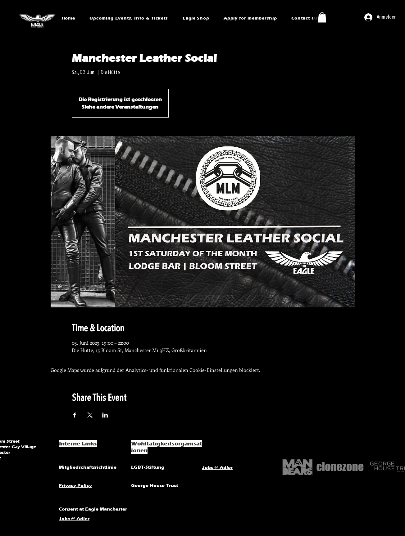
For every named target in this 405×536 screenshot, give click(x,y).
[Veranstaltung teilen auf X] (90, 415)
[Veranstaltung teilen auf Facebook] (75, 415)
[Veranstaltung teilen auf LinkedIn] (105, 415)
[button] (322, 17)
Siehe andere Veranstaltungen (120, 107)
